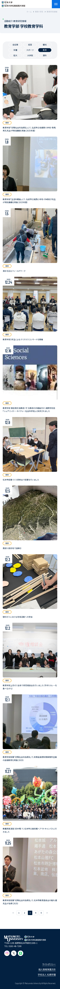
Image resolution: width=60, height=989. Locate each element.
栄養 (15, 50)
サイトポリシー (49, 964)
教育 (45, 50)
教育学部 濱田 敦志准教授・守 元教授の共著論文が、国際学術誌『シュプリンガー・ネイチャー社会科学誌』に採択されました (29, 410)
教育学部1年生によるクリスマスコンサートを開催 (23, 339)
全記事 (15, 44)
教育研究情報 (52, 12)
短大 (15, 55)
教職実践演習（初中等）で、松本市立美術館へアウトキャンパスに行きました (30, 830)
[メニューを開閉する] (56, 4)
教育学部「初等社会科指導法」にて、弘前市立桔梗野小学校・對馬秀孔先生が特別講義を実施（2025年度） (29, 129)
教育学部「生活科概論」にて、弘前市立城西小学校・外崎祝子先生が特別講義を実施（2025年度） (29, 201)
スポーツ (30, 50)
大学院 (30, 55)
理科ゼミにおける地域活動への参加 (17, 616)
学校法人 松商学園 (47, 974)
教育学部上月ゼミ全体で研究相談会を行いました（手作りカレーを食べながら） (30, 687)
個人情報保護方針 (47, 969)
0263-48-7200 (15, 946)
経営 (30, 44)
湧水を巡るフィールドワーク (14, 271)
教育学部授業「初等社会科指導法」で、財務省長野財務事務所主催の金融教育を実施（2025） (30, 759)
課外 (45, 55)
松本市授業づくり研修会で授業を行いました (21, 479)
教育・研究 (39, 12)
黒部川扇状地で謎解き (12, 548)
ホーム (29, 12)
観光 (45, 44)
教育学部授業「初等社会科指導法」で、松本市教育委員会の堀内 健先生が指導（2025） (30, 902)
